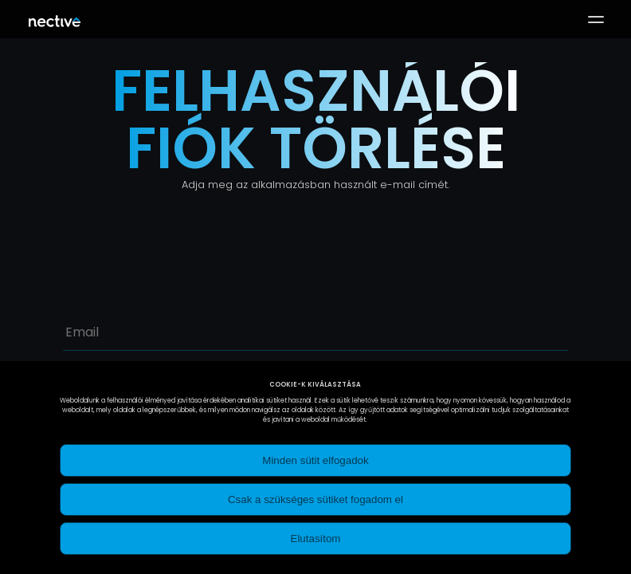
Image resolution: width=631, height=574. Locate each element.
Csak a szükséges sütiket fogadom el (315, 499)
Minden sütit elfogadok (315, 460)
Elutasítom (316, 539)
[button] (596, 19)
